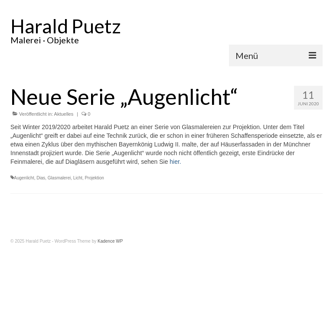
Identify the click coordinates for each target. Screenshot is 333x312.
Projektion (94, 178)
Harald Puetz (65, 26)
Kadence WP (110, 241)
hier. (175, 161)
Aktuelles (64, 114)
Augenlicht (24, 178)
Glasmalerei (59, 178)
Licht (77, 178)
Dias (40, 178)
